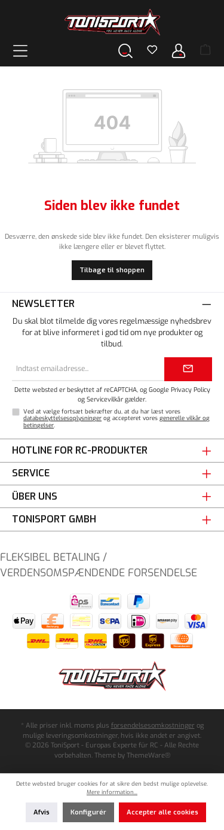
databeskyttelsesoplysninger (62, 418)
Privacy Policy (190, 389)
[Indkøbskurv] (205, 50)
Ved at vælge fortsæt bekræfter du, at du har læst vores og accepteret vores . (116, 419)
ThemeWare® (148, 755)
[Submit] (188, 369)
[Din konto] (178, 50)
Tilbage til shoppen (112, 270)
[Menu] (20, 50)
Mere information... (112, 792)
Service (31, 473)
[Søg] (125, 50)
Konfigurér (88, 812)
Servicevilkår (105, 399)
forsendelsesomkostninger (153, 725)
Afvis (41, 812)
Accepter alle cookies (162, 812)
